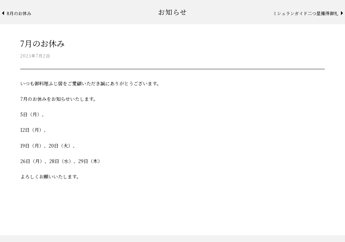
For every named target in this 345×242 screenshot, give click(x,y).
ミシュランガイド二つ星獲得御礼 (305, 13)
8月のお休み (19, 13)
